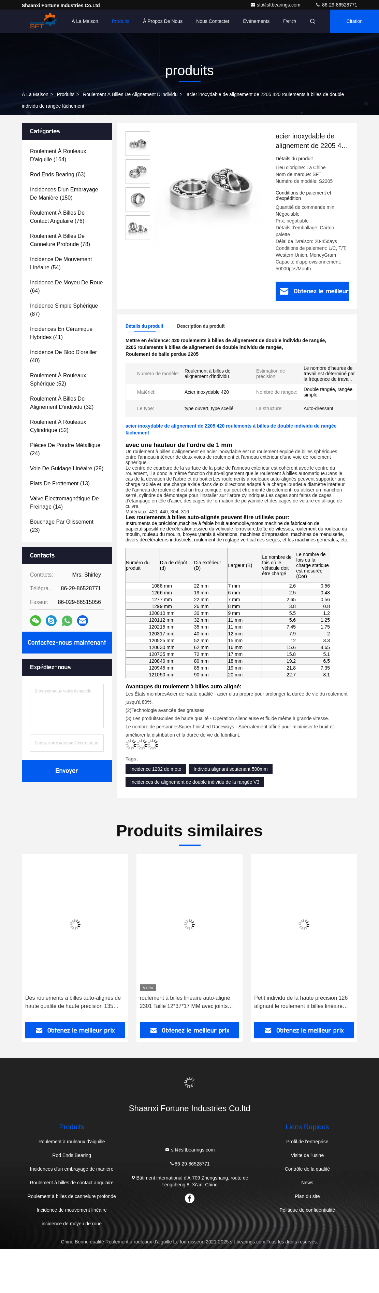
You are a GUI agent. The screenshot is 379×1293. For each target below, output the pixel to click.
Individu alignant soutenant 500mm (230, 769)
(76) (57, 217)
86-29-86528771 (336, 5)
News (307, 1182)
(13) (60, 483)
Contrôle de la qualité (307, 1169)
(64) (66, 287)
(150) (64, 194)
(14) (64, 503)
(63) (58, 174)
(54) (61, 263)
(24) (65, 449)
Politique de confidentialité (307, 1210)
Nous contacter (212, 21)
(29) (66, 468)
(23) (61, 526)
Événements (256, 21)
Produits (120, 21)
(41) (61, 333)
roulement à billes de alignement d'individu (130, 94)
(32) (61, 403)
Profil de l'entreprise (307, 1141)
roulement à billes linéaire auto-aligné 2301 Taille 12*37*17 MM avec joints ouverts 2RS (185, 1002)
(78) (60, 240)
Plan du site (307, 1196)
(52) (58, 380)
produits (65, 94)
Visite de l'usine (307, 1155)
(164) (58, 155)
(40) (63, 356)
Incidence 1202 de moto (155, 769)
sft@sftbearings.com (276, 5)
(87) (64, 310)
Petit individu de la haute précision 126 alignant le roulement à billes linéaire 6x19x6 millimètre (301, 1002)
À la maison (85, 21)
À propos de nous (163, 21)
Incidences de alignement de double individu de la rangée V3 (194, 782)
